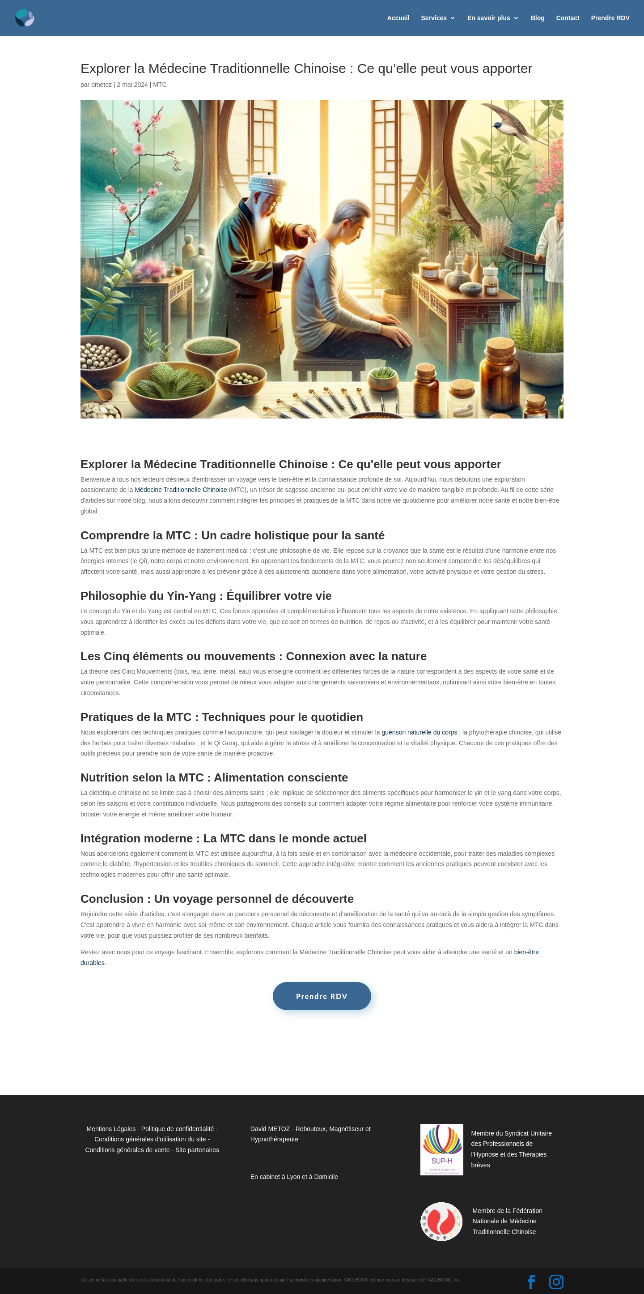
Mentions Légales (111, 1128)
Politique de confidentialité (177, 1128)
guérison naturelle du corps (420, 732)
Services (434, 18)
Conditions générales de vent (125, 1149)
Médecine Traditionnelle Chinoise (181, 489)
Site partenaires (197, 1149)
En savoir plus (488, 18)
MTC (159, 84)
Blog (538, 18)
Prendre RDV (610, 18)
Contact (568, 18)
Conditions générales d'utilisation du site (150, 1139)
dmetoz (101, 84)
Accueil (398, 18)
